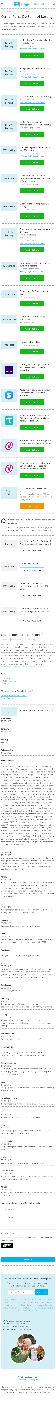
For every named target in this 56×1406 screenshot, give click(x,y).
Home (3, 11)
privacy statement (45, 1308)
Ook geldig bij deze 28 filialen (32, 156)
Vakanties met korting (14, 11)
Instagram (34, 1379)
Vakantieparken (17, 640)
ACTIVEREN (41, 1292)
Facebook (22, 1379)
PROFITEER (32, 506)
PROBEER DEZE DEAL (31, 550)
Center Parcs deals (9, 698)
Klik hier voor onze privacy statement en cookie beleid (28, 1392)
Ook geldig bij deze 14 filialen (32, 48)
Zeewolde (12, 681)
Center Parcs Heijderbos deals (14, 695)
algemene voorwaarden (29, 1310)
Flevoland (30, 640)
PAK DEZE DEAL (32, 55)
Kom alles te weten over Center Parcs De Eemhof (21, 666)
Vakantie (5, 640)
